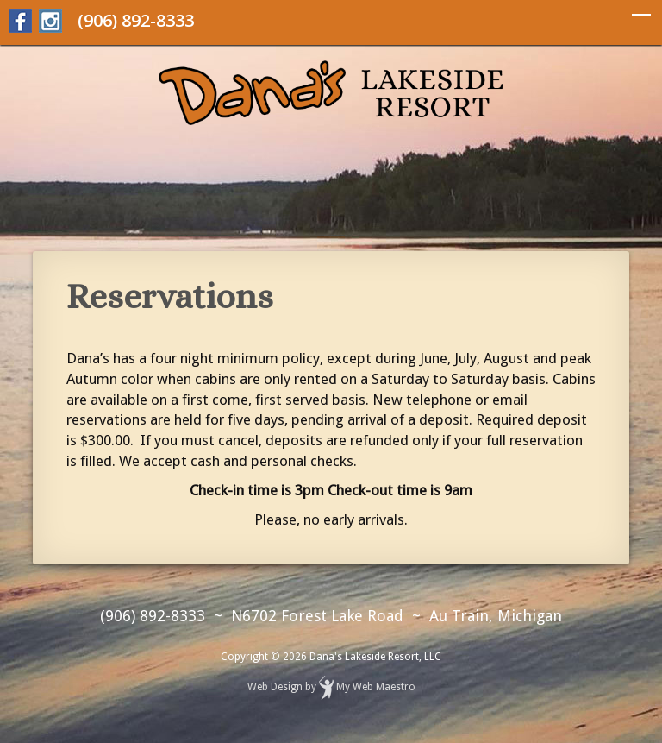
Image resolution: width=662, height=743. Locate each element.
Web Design (275, 688)
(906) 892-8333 (136, 20)
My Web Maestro (375, 688)
